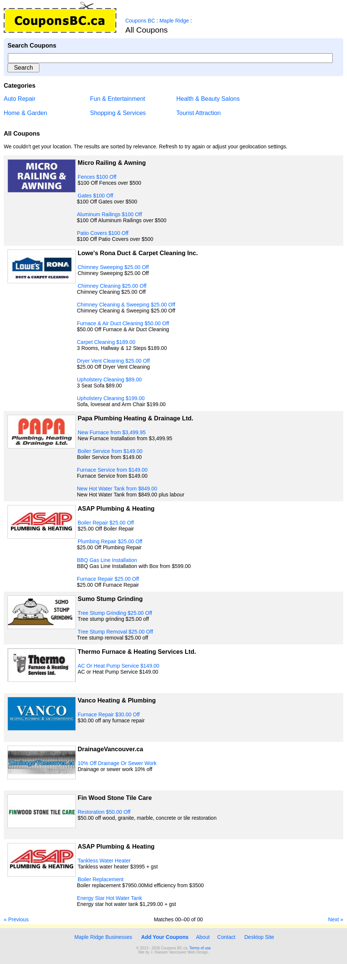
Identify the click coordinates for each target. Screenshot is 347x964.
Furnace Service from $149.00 (112, 470)
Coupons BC (140, 21)
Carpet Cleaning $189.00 (106, 342)
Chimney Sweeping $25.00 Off (113, 267)
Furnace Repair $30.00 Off (109, 714)
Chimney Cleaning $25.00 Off (112, 286)
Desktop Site (259, 937)
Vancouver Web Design (188, 952)
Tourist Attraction (198, 113)
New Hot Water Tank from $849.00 (117, 489)
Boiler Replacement (100, 879)
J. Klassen (159, 952)
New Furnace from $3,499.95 (112, 432)
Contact (226, 937)
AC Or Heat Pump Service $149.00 (118, 666)
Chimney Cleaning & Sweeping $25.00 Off (126, 305)
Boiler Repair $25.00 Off (106, 523)
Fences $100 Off (97, 177)
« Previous (16, 919)
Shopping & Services (118, 113)
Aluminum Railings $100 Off (109, 214)
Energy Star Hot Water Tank (109, 898)
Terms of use (200, 948)
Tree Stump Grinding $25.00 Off (115, 613)
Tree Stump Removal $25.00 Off (115, 632)
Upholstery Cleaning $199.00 (111, 398)
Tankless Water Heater (104, 861)
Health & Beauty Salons (208, 99)
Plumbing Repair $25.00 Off (110, 541)
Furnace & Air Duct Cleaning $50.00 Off (123, 323)
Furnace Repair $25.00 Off (108, 579)
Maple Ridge (174, 21)
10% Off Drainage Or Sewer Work (117, 763)
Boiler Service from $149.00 (110, 451)
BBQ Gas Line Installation (107, 560)
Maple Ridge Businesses (102, 937)
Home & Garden (25, 113)
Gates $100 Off (95, 196)
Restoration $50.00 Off (104, 812)
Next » (335, 919)
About (203, 937)
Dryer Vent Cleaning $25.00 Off (113, 361)
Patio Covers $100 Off (102, 233)
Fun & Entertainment (117, 99)
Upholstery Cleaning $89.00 (109, 380)
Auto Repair (20, 99)
